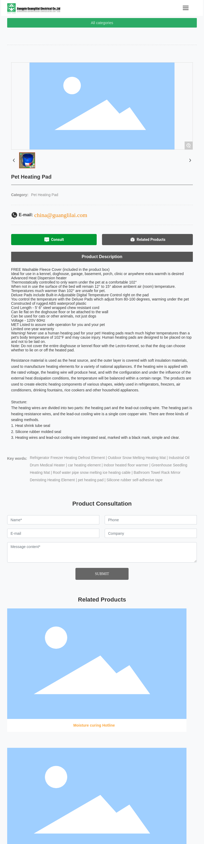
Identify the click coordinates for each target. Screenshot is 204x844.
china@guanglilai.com (60, 215)
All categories (102, 23)
